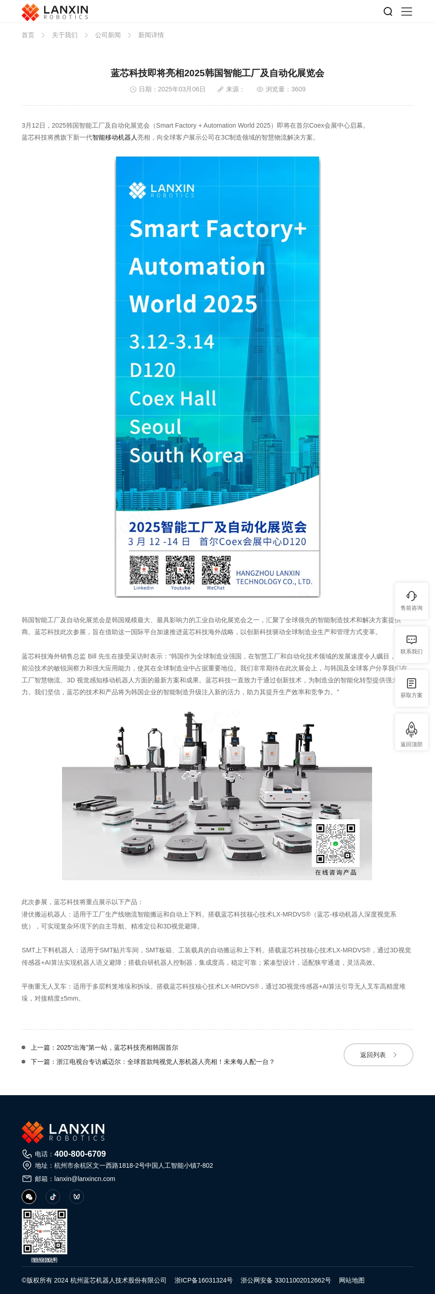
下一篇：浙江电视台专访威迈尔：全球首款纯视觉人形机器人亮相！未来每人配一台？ (153, 1062)
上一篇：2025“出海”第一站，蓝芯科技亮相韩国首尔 (104, 1047)
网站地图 (352, 1280)
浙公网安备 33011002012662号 (286, 1280)
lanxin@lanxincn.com (84, 1178)
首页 (28, 35)
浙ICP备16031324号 (204, 1280)
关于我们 (65, 35)
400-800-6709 (80, 1154)
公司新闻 (108, 35)
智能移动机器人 (114, 137)
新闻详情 (151, 35)
